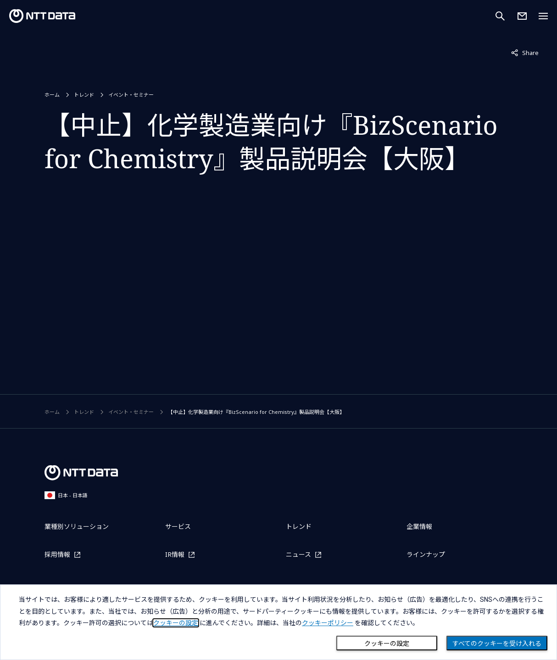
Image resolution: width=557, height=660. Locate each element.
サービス (178, 526)
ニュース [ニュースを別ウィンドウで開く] (298, 554)
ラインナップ (426, 554)
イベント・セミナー (131, 94)
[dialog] (278, 622)
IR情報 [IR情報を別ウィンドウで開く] (174, 554)
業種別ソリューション (77, 526)
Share (525, 52)
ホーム (52, 94)
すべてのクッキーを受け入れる (496, 643)
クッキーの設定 (386, 643)
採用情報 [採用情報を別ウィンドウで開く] (57, 554)
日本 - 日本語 (66, 495)
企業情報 (419, 526)
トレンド (84, 94)
